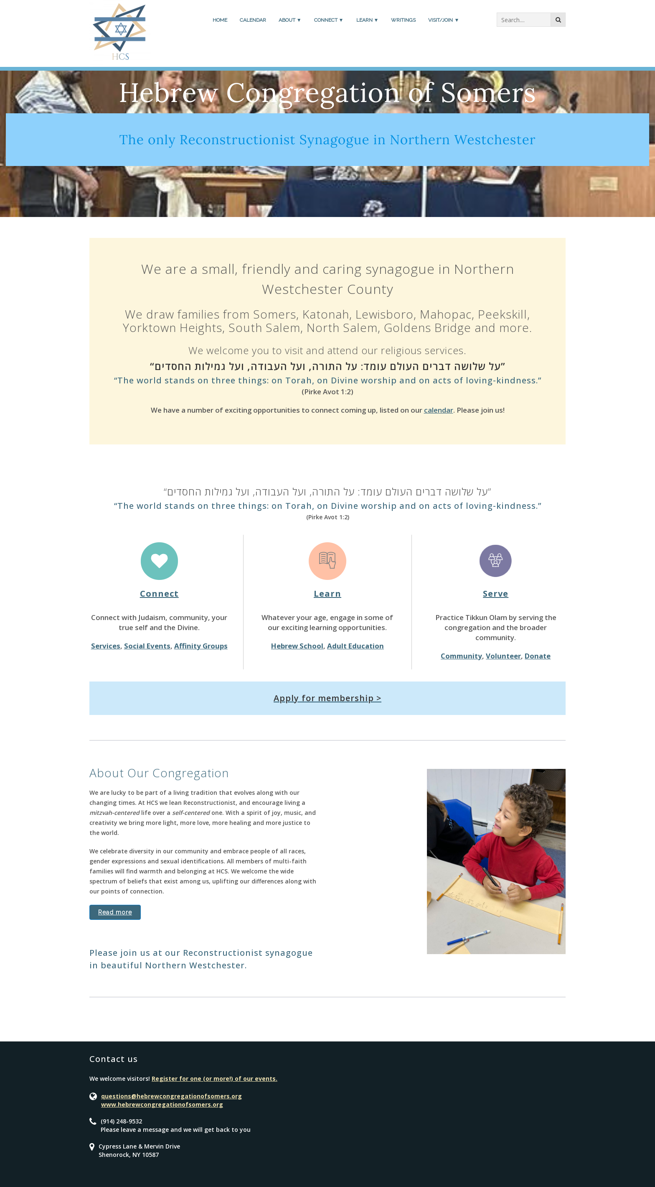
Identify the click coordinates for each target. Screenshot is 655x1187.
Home (220, 20)
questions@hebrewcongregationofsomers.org (171, 1096)
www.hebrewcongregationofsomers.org (162, 1104)
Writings (403, 20)
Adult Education (355, 646)
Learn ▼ (367, 20)
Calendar (253, 20)
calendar (438, 410)
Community (461, 656)
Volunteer (503, 656)
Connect (159, 593)
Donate (538, 656)
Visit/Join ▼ (443, 20)
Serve (495, 593)
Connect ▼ (329, 20)
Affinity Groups (201, 646)
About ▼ (290, 20)
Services (105, 646)
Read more (115, 912)
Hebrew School (297, 646)
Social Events (147, 646)
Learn (327, 593)
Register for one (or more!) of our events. (214, 1078)
